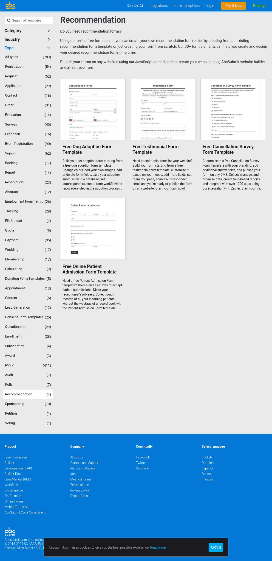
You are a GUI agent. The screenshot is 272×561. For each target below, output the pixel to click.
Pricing (259, 5)
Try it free (233, 5)
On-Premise (13, 496)
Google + (142, 468)
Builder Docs (13, 474)
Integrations (158, 5)
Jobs (73, 474)
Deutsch (207, 474)
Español (207, 468)
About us (76, 457)
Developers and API (18, 468)
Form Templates (186, 5)
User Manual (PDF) (18, 479)
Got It (216, 547)
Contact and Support (84, 463)
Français (208, 479)
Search (132, 5)
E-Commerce (14, 490)
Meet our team (80, 479)
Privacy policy (80, 490)
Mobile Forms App (17, 507)
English (207, 457)
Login (209, 5)
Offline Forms (14, 501)
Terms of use (79, 485)
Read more (158, 547)
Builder (9, 463)
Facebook (143, 457)
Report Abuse (79, 496)
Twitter (141, 463)
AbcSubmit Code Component (25, 512)
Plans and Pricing (82, 468)
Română (208, 463)
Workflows (12, 485)
